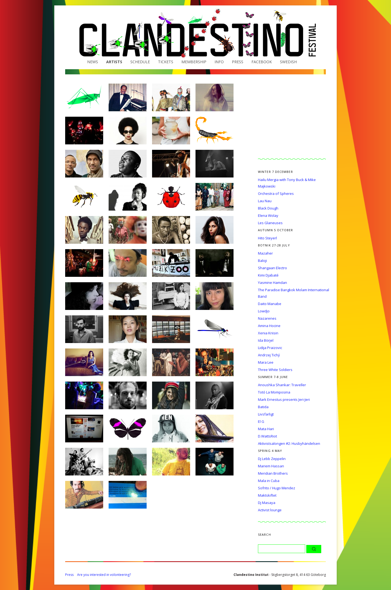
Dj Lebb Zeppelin (272, 458)
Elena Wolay (268, 215)
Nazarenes (267, 318)
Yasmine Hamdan (272, 282)
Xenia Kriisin (268, 333)
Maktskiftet (267, 495)
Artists (114, 61)
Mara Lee (265, 362)
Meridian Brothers (273, 473)
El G (261, 421)
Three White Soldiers (275, 369)
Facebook (261, 61)
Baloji (262, 260)
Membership (193, 61)
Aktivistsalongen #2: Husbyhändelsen (289, 443)
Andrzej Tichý (269, 355)
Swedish (288, 61)
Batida (263, 406)
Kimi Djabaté (268, 275)
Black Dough (268, 208)
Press (237, 61)
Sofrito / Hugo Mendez (276, 488)
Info (219, 61)
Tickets (165, 61)
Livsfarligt (266, 414)
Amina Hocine (269, 325)
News (92, 61)
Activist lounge (270, 509)
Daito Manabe (269, 303)
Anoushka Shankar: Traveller (282, 384)
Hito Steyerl (267, 238)
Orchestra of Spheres (276, 193)
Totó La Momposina (274, 392)
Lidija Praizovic (270, 347)
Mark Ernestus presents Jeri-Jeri (284, 399)
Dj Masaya (266, 502)
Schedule (140, 61)
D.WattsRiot (267, 436)
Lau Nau (265, 200)
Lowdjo (264, 311)
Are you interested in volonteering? (104, 574)
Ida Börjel (265, 340)
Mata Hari (266, 428)
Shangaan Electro (272, 267)
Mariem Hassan (271, 466)
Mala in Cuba (268, 480)
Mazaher (265, 253)
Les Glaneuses (270, 222)
